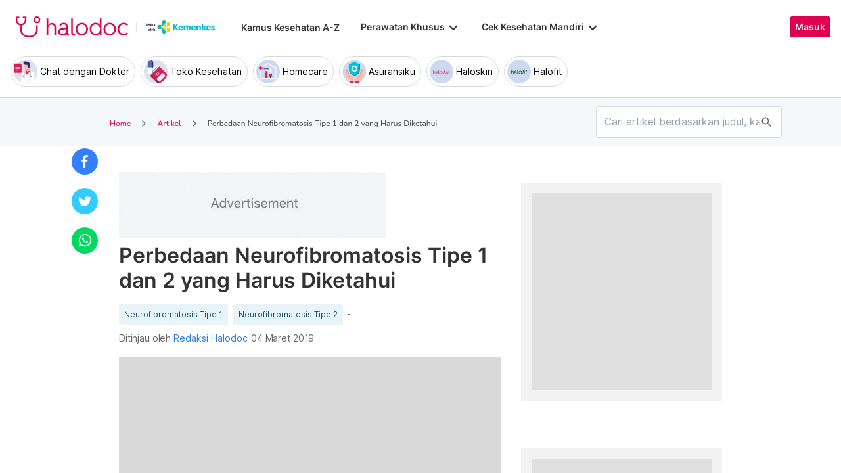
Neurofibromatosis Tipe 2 (288, 314)
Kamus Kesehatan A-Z (290, 27)
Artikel (169, 123)
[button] (85, 161)
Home (120, 123)
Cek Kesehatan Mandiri (541, 27)
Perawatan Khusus (411, 27)
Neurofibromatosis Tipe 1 (173, 314)
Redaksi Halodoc (210, 338)
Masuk (810, 27)
